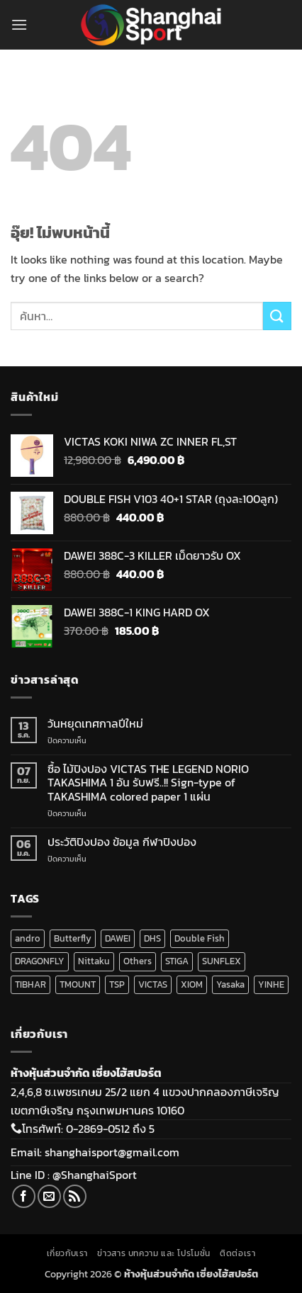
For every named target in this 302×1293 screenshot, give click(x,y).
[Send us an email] (49, 1196)
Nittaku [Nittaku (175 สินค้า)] (94, 961)
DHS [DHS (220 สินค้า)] (152, 938)
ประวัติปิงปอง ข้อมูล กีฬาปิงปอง (121, 842)
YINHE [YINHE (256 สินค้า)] (271, 984)
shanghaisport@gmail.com (112, 1152)
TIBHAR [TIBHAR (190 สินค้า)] (30, 984)
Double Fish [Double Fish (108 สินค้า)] (199, 938)
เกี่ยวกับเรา (68, 1253)
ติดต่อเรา (237, 1253)
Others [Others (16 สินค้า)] (137, 961)
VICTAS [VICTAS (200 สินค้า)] (152, 984)
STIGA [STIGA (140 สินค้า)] (177, 961)
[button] (19, 24)
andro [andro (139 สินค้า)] (27, 938)
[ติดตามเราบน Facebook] (23, 1196)
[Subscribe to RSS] (74, 1196)
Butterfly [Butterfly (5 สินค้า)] (72, 938)
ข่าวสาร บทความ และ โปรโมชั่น (153, 1253)
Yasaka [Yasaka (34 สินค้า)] (230, 984)
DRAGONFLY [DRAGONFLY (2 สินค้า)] (40, 961)
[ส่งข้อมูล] (277, 315)
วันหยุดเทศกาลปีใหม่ (95, 723)
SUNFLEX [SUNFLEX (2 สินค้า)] (221, 961)
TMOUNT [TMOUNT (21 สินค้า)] (78, 984)
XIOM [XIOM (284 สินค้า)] (192, 984)
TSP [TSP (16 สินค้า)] (117, 984)
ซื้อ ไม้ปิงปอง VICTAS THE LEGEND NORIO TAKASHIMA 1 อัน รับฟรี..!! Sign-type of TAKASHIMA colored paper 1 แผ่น (148, 782)
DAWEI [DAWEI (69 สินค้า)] (117, 938)
